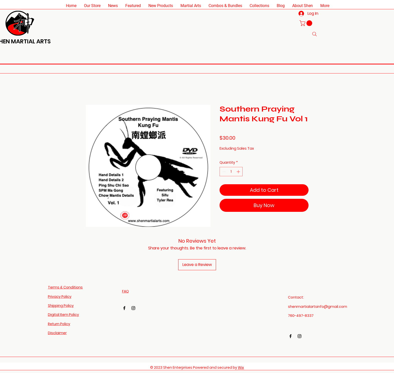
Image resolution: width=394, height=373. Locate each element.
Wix (241, 367)
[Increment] (239, 171)
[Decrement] (223, 171)
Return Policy (59, 323)
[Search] (314, 34)
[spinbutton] (231, 171)
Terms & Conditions (65, 287)
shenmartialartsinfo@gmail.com (317, 306)
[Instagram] (133, 308)
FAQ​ (125, 291)
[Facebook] (124, 308)
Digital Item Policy (63, 314)
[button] (92, 5)
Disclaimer (57, 332)
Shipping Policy (61, 305)
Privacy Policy (59, 296)
